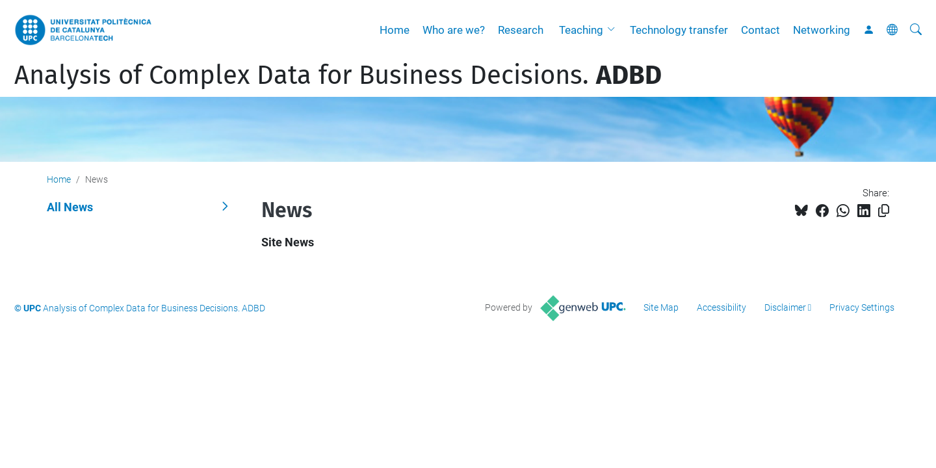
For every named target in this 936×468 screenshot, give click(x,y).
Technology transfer (679, 29)
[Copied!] (883, 210)
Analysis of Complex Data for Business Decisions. (338, 75)
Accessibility (721, 307)
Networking (821, 29)
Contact (760, 29)
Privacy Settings (861, 307)
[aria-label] (916, 30)
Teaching (581, 29)
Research (520, 29)
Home (395, 29)
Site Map (661, 307)
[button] (614, 30)
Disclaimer (785, 307)
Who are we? (453, 29)
